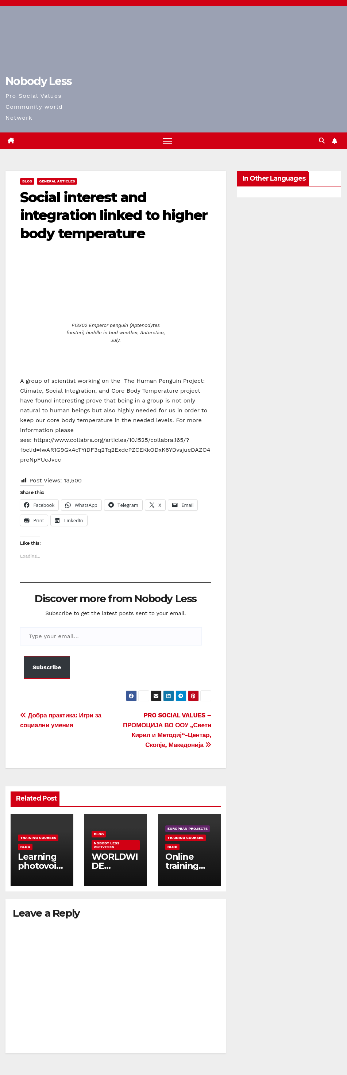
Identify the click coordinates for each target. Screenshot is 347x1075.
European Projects (187, 829)
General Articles (57, 181)
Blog (27, 181)
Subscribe (46, 667)
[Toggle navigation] (168, 140)
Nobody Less (38, 81)
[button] (322, 140)
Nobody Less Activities (106, 845)
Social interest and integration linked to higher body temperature (113, 215)
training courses (38, 838)
